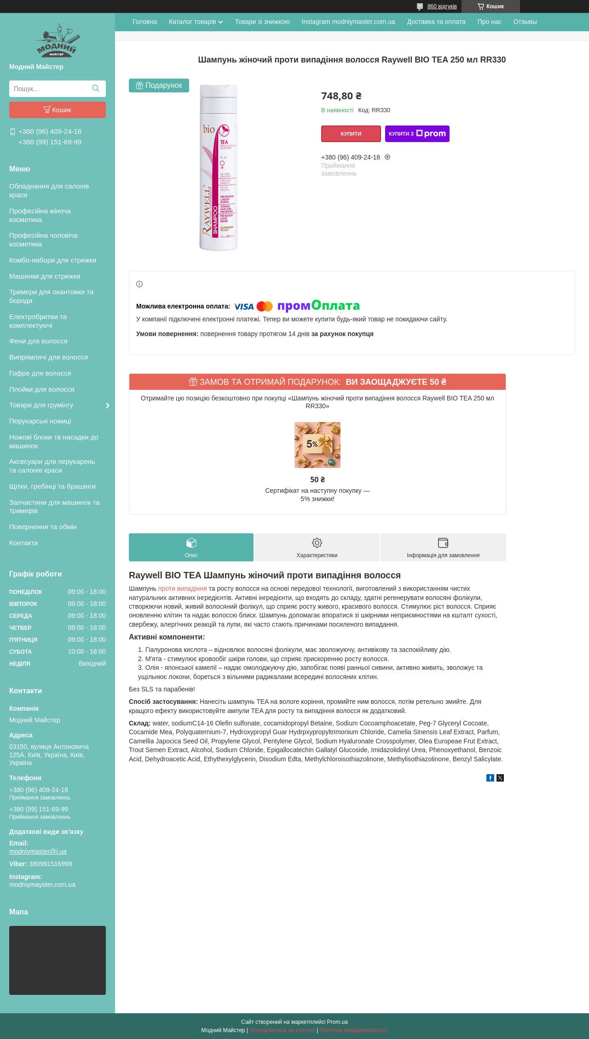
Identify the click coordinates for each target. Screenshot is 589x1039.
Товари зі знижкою (262, 21)
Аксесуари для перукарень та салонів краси (52, 465)
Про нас (490, 21)
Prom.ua (337, 1022)
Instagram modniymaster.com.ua (348, 21)
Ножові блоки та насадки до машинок (53, 441)
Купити (351, 134)
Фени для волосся (38, 341)
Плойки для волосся (42, 389)
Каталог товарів (192, 21)
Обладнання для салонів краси (49, 190)
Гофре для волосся (40, 373)
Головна (145, 21)
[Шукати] (95, 88)
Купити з (417, 134)
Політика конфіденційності (354, 1030)
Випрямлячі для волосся (48, 357)
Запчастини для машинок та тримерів (54, 506)
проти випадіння (182, 588)
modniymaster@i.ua (38, 851)
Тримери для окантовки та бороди (51, 296)
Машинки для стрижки (45, 276)
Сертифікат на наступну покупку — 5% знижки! (317, 494)
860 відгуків (442, 6)
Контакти (23, 543)
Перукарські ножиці (40, 421)
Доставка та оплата (436, 21)
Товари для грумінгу (41, 405)
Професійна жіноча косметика (40, 215)
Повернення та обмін (43, 527)
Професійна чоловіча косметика (43, 239)
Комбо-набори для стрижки (52, 260)
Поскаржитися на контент (282, 1030)
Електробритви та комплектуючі (38, 321)
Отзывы (525, 21)
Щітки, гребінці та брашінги (52, 486)
